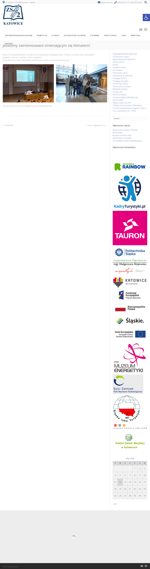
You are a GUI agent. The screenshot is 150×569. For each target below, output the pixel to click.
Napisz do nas (106, 2)
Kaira (16, 567)
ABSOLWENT (118, 100)
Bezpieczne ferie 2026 (122, 135)
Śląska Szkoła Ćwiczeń (122, 102)
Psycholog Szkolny (120, 83)
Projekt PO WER (119, 67)
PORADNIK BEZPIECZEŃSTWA (125, 54)
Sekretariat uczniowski (122, 138)
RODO (115, 65)
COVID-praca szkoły (121, 56)
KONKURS (8, 125)
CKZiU (123, 36)
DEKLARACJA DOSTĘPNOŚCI (124, 59)
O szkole (55, 36)
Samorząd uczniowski (122, 86)
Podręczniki (117, 92)
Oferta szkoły (110, 36)
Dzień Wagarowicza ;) (97, 125)
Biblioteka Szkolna (120, 89)
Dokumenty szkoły (120, 73)
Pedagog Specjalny (120, 81)
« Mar (115, 504)
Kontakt (9, 44)
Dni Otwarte (118, 70)
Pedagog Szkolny (120, 78)
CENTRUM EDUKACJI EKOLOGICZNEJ (18, 36)
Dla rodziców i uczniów (75, 36)
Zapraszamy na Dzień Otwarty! (125, 130)
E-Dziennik (94, 36)
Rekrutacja (135, 36)
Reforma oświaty (119, 94)
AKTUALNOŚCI (118, 62)
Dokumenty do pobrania (123, 75)
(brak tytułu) (117, 132)
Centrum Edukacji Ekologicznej (125, 97)
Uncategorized (28, 106)
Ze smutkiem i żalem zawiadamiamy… (128, 140)
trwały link (47, 106)
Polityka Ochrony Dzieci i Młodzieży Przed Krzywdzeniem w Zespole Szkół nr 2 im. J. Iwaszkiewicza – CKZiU (129, 108)
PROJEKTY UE (42, 36)
